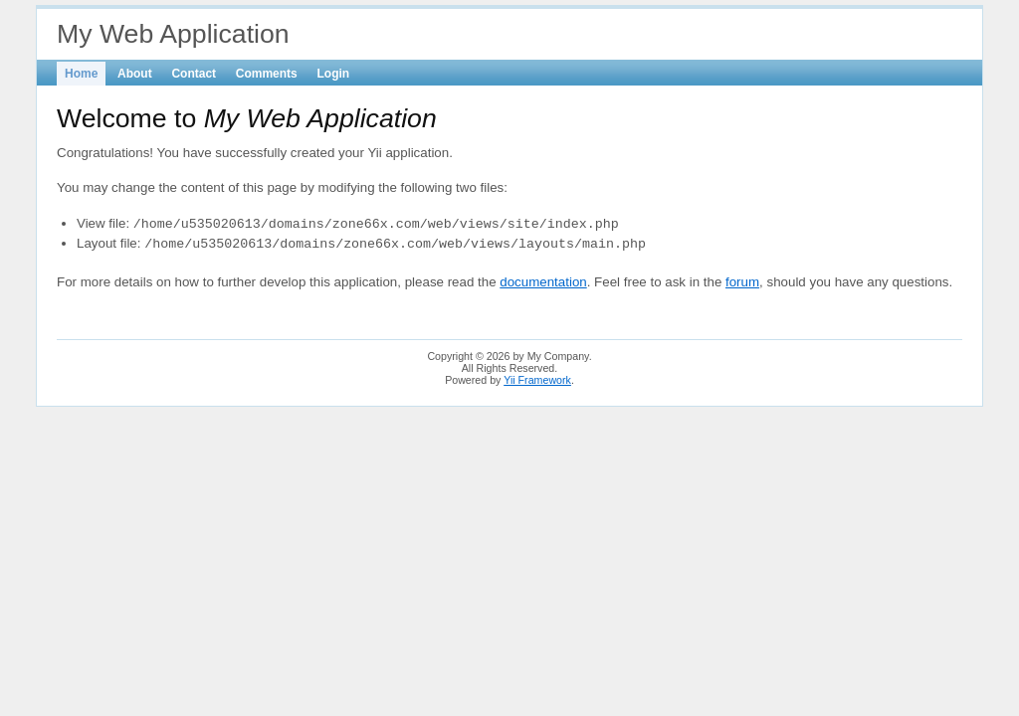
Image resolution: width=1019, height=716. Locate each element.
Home (81, 74)
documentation (543, 281)
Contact (193, 74)
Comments (267, 74)
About (134, 74)
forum (742, 281)
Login (333, 74)
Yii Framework (537, 380)
